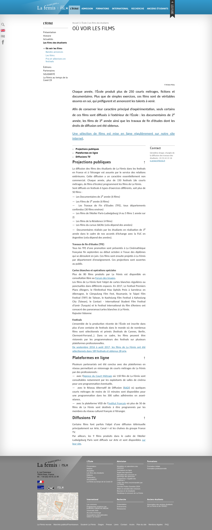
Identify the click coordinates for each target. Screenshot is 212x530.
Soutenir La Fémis (88, 524)
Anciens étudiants (157, 8)
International (120, 8)
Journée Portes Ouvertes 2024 (128, 486)
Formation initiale (153, 466)
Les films (50, 55)
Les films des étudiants (55, 42)
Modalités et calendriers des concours (127, 467)
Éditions (47, 67)
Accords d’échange (94, 513)
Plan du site (141, 524)
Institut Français (117, 403)
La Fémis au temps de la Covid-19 (55, 79)
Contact (124, 524)
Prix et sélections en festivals (56, 60)
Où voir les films (54, 48)
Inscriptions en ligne (124, 470)
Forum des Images (105, 278)
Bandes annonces (54, 51)
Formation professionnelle (157, 468)
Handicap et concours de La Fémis (130, 493)
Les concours (92, 504)
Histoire (47, 35)
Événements (121, 506)
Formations (102, 8)
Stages (101, 524)
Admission (87, 8)
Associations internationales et (97, 516)
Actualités (48, 39)
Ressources (121, 509)
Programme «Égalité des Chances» (126, 479)
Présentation (49, 32)
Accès (131, 524)
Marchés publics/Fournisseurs (66, 524)
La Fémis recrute (44, 524)
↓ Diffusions (81, 156)
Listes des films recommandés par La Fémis (130, 483)
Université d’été (92, 510)
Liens (116, 524)
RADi (126, 387)
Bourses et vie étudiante (126, 491)
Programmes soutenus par (97, 507)
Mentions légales (156, 524)
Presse (109, 524)
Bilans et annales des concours (128, 489)
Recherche (137, 8)
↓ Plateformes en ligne (85, 152)
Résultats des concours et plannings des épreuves (126, 475)
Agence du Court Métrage (97, 376)
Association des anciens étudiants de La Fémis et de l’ (159, 505)
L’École (74, 8)
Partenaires (49, 70)
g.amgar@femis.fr (157, 160)
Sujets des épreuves (124, 472)
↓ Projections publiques (85, 149)
